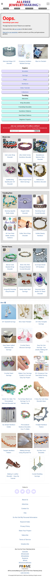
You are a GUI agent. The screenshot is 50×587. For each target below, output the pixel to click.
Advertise (25, 504)
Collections (25, 92)
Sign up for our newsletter (10, 32)
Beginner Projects (25, 119)
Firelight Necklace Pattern (41, 426)
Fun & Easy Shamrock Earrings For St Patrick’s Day (25, 401)
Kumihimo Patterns (25, 111)
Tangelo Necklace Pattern (8, 452)
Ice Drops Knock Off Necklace (40, 266)
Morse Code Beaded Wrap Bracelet (10, 267)
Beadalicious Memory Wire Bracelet (40, 157)
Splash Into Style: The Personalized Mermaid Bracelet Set (9, 401)
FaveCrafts (25, 551)
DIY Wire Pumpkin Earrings (41, 323)
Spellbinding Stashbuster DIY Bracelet (10, 182)
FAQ (25, 513)
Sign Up (37, 130)
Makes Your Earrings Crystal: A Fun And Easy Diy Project (25, 375)
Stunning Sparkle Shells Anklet (10, 212)
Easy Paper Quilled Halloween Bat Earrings (9, 347)
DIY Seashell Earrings (9, 322)
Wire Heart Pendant (25, 322)
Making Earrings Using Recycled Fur (25, 452)
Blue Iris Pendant (40, 61)
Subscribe (25, 535)
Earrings (25, 75)
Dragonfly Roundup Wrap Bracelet (10, 290)
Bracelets (25, 71)
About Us (25, 500)
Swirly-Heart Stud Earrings (25, 290)
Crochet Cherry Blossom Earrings (25, 346)
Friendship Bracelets (25, 107)
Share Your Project (25, 531)
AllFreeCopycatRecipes (25, 562)
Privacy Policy (35, 128)
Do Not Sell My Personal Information (25, 517)
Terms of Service (25, 539)
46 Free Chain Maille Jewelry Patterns (9, 236)
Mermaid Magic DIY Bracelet (9, 62)
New (3, 303)
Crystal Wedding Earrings (37, 475)
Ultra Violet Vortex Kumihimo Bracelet (25, 156)
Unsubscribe (25, 544)
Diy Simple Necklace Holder (8, 426)
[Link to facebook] (17, 491)
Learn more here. (25, 573)
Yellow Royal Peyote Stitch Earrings (25, 181)
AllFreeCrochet (25, 554)
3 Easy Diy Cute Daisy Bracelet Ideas (41, 400)
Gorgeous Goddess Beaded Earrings (25, 62)
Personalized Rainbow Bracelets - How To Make (25, 427)
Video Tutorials (25, 88)
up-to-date (18, 29)
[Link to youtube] (33, 491)
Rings (25, 79)
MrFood (25, 560)
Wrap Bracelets (25, 103)
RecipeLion (25, 558)
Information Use (43, 128)
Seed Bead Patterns (25, 115)
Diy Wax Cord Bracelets (41, 452)
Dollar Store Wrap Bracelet (25, 234)
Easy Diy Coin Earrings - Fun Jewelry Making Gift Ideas (41, 348)
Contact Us (25, 508)
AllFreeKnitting (25, 556)
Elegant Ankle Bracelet (25, 212)
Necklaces (25, 84)
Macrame (25, 98)
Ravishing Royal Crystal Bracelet (40, 212)
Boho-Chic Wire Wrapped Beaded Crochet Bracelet (25, 267)
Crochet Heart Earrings (8, 374)
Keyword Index (25, 522)
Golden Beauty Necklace (40, 234)
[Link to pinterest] (28, 491)
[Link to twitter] (22, 491)
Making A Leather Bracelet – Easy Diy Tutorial (13, 476)
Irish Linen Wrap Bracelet (10, 156)
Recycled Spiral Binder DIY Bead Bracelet (40, 291)
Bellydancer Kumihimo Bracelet (40, 181)
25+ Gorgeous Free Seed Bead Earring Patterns (41, 375)
